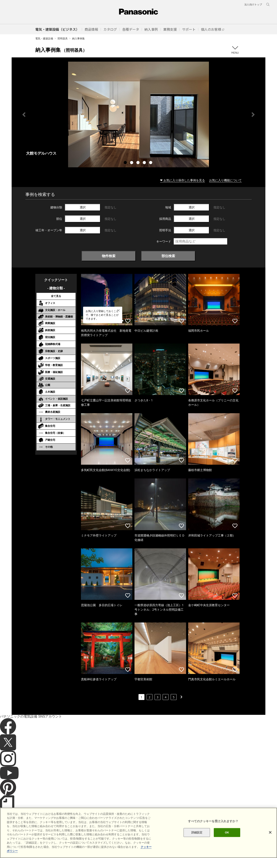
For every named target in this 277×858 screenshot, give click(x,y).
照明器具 (63, 38)
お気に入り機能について (225, 180)
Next (253, 114)
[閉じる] (270, 840)
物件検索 (108, 256)
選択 (83, 207)
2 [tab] (132, 163)
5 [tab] (151, 163)
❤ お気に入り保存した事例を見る (182, 180)
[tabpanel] (138, 114)
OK (227, 840)
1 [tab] (126, 163)
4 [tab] (145, 163)
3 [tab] (138, 163)
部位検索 (168, 256)
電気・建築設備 (44, 38)
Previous (24, 114)
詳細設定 (197, 840)
